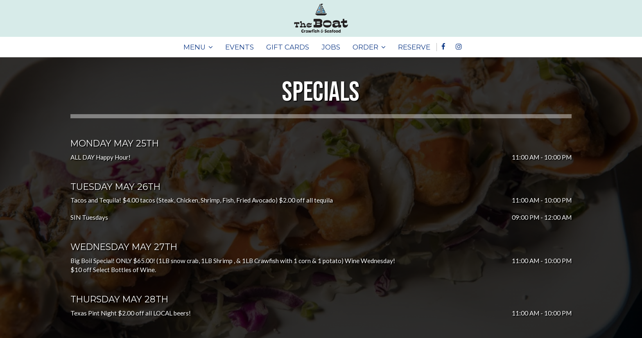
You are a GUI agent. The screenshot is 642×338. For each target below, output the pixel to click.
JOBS (330, 47)
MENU (198, 47)
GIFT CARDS (287, 47)
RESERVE (414, 47)
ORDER (369, 47)
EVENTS (239, 47)
